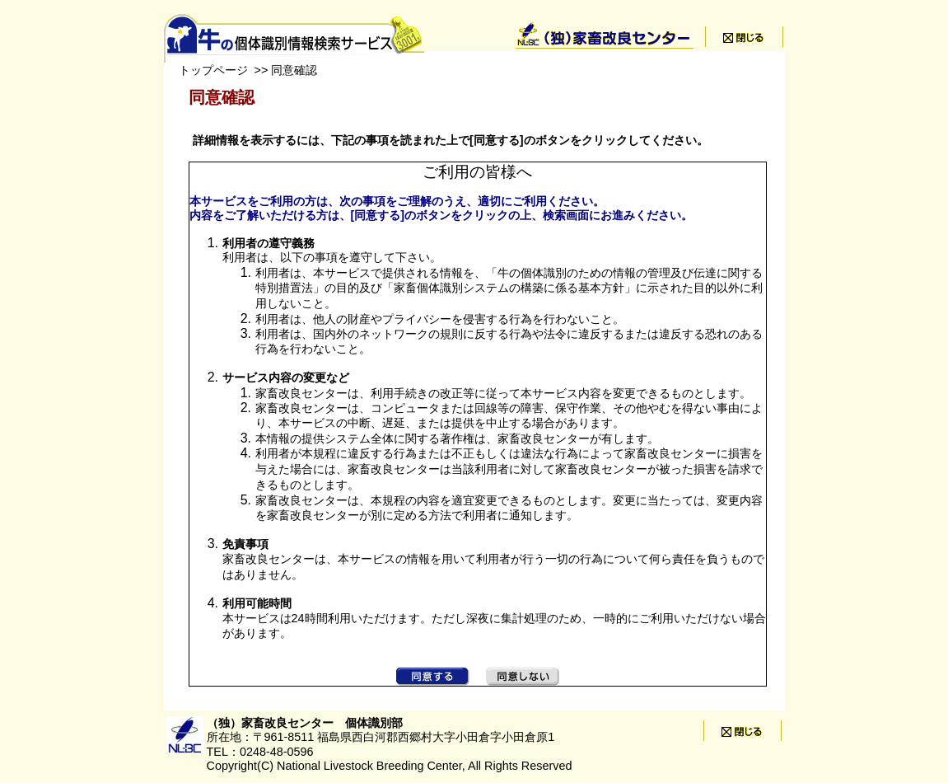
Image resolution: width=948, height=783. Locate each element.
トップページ (213, 70)
